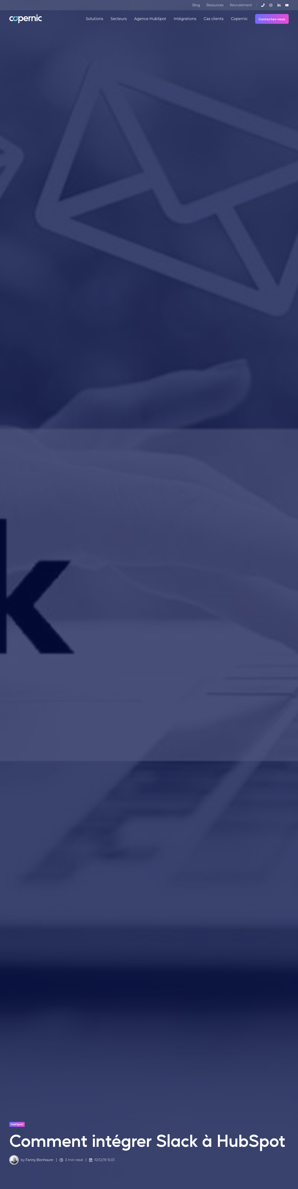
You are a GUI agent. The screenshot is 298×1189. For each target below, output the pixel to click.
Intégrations (185, 19)
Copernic (239, 19)
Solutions (94, 19)
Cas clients (214, 19)
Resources (215, 5)
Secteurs (119, 19)
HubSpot (17, 1124)
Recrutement (241, 5)
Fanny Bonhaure (39, 1160)
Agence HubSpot (150, 19)
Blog (196, 5)
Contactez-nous (271, 19)
